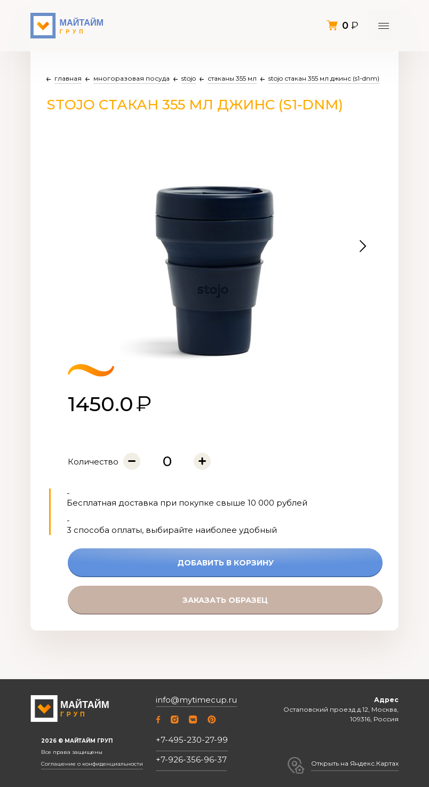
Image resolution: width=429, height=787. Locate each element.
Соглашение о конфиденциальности (92, 764)
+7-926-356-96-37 (191, 759)
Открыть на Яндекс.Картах (355, 763)
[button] (363, 246)
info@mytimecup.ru (196, 700)
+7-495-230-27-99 (192, 740)
